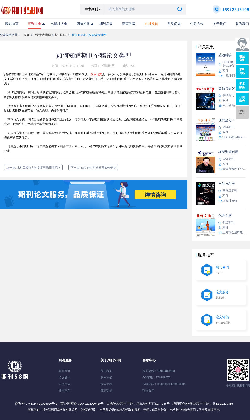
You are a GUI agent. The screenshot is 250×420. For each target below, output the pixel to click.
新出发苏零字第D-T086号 (153, 403)
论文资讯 (64, 377)
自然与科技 (226, 183)
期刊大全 (34, 24)
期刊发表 (106, 24)
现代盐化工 (226, 120)
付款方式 (197, 24)
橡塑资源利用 (228, 152)
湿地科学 (225, 55)
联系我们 (242, 24)
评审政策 (128, 24)
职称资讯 (83, 24)
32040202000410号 (91, 403)
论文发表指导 (42, 35)
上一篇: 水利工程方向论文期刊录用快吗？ (33, 167)
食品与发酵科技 (230, 88)
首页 (26, 35)
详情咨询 (155, 195)
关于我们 (219, 24)
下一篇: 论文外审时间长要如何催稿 (93, 167)
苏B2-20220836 (222, 403)
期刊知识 (61, 35)
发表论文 (96, 74)
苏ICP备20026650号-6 (42, 403)
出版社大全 (59, 24)
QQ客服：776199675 (156, 377)
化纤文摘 (225, 215)
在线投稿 (106, 390)
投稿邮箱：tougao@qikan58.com (163, 383)
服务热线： (158, 370)
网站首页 (12, 24)
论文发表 (64, 383)
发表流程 (106, 383)
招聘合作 (148, 390)
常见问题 (174, 24)
